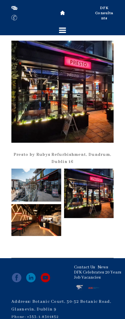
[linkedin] (31, 277)
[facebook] (16, 277)
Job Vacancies (87, 277)
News (103, 267)
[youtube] (45, 277)
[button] (62, 30)
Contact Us (84, 267)
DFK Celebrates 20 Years (97, 272)
